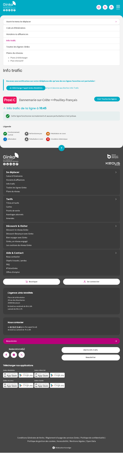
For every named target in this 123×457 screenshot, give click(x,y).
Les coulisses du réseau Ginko (19, 245)
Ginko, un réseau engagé (17, 241)
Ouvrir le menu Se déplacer (18, 21)
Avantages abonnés (14, 214)
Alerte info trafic (90, 350)
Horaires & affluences (17, 35)
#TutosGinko (12, 268)
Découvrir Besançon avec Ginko (19, 234)
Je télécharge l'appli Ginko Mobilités (25, 88)
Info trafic (11, 41)
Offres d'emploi (13, 272)
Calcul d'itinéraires (15, 28)
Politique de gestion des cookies (41, 442)
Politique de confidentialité (93, 439)
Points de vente (13, 211)
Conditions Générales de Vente (30, 439)
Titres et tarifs (12, 203)
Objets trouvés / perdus (16, 260)
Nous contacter (13, 257)
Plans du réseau (14, 53)
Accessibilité (62, 442)
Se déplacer (12, 172)
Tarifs (9, 199)
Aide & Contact (15, 253)
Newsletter (91, 358)
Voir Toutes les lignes (107, 99)
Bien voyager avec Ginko (16, 237)
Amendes (10, 218)
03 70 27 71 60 (15, 327)
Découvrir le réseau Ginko (17, 230)
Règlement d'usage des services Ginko (62, 439)
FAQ (8, 264)
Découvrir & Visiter (17, 226)
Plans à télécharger (19, 58)
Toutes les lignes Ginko (18, 47)
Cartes (9, 207)
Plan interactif (16, 61)
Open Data (91, 442)
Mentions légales (77, 442)
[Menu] (117, 7)
